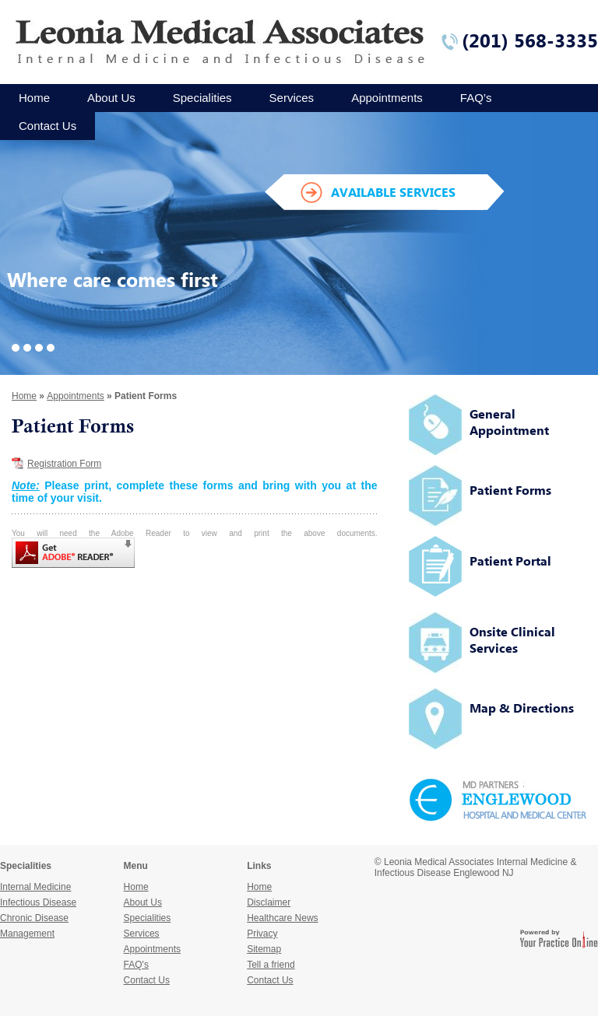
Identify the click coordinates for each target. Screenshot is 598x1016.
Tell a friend (270, 964)
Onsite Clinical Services (512, 640)
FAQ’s (476, 97)
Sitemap (264, 949)
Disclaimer (268, 902)
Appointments (387, 97)
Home (34, 97)
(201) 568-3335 (530, 40)
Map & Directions (522, 708)
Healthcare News (282, 918)
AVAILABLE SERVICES (393, 192)
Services (292, 97)
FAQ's (136, 964)
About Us (111, 97)
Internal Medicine (35, 886)
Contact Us (47, 125)
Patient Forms (510, 490)
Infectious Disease (38, 902)
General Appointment (509, 422)
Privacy (262, 933)
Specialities (202, 97)
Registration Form (64, 463)
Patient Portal (510, 561)
